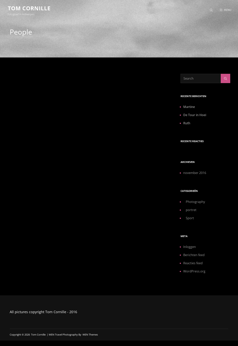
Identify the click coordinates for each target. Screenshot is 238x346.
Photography (195, 202)
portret (191, 210)
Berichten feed (194, 255)
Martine (189, 107)
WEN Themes (90, 334)
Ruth (186, 123)
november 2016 (194, 173)
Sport (190, 218)
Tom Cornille (29, 8)
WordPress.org (194, 271)
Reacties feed (193, 263)
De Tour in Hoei (194, 115)
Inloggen (189, 247)
